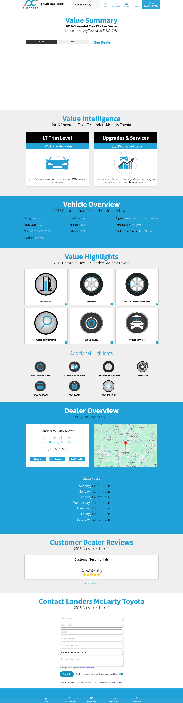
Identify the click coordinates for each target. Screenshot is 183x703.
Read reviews (92, 583)
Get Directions (57, 459)
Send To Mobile (77, 459)
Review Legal (118, 682)
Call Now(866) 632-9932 (151, 4)
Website (37, 459)
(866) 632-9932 (108, 30)
